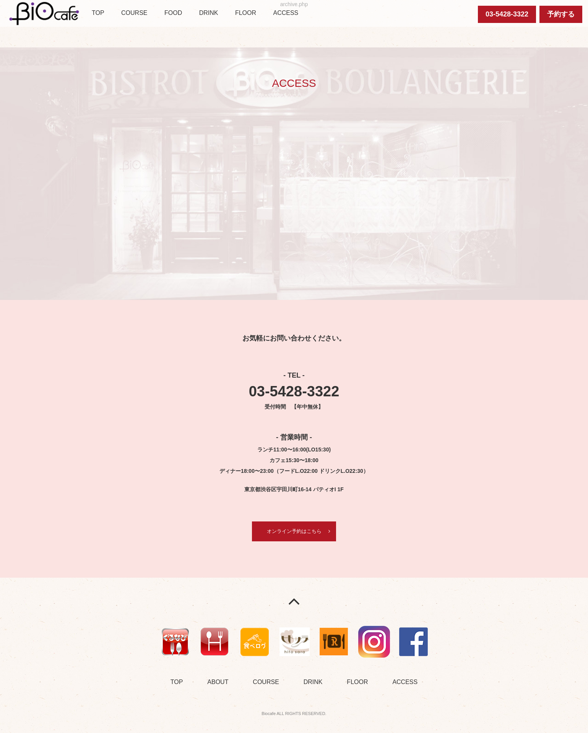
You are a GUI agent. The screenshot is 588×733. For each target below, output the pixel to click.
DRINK (208, 13)
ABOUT (217, 682)
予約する (561, 14)
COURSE (134, 13)
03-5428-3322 (507, 14)
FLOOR (245, 13)
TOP (98, 13)
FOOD (173, 13)
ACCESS (285, 13)
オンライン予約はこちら (294, 531)
